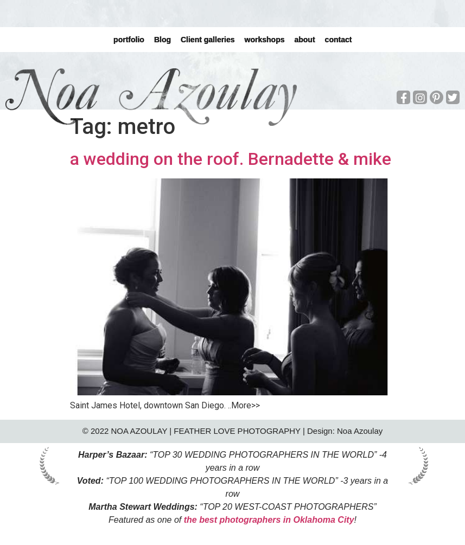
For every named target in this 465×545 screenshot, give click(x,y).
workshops (264, 39)
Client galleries (208, 39)
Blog (162, 39)
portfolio (128, 39)
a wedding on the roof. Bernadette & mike (230, 159)
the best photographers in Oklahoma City (269, 519)
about (304, 39)
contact (338, 39)
